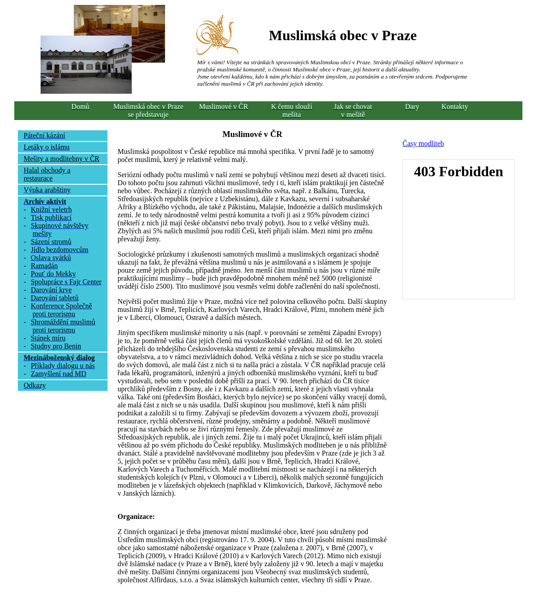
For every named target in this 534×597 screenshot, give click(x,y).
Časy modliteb (423, 143)
